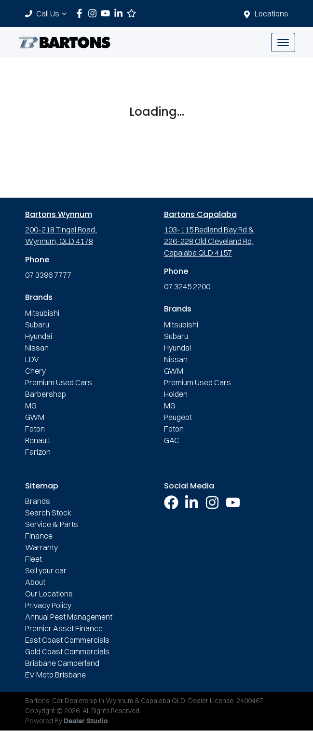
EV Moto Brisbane (55, 674)
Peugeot (178, 417)
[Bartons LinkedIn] (120, 13)
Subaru (37, 324)
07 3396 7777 (48, 275)
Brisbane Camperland (62, 663)
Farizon (38, 452)
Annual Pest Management (68, 617)
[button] (283, 42)
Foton (35, 428)
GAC (171, 440)
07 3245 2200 (187, 286)
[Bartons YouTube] (107, 13)
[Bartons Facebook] (81, 13)
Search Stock (48, 512)
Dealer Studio (86, 721)
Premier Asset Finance (64, 628)
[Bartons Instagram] (94, 13)
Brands (37, 501)
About (35, 582)
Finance (39, 536)
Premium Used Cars (58, 382)
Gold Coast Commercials (67, 651)
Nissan (37, 347)
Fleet (33, 559)
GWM (34, 417)
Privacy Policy (48, 605)
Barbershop (45, 394)
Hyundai (38, 336)
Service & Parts (51, 524)
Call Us (52, 13)
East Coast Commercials (67, 640)
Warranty (41, 547)
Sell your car (46, 570)
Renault (37, 440)
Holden (176, 394)
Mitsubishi (42, 313)
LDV (32, 359)
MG (31, 405)
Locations (271, 13)
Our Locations (49, 593)
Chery (35, 371)
